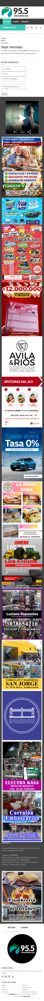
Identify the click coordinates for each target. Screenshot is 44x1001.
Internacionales (9, 28)
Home (3, 38)
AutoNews (12, 994)
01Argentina (26, 996)
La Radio (16, 22)
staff (3, 987)
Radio (3, 40)
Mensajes (25, 22)
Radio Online (26, 987)
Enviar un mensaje (9, 62)
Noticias (7, 22)
